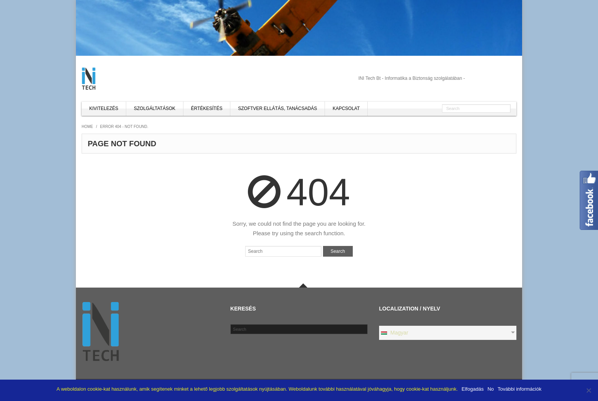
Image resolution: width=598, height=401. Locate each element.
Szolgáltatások (154, 108)
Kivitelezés (103, 108)
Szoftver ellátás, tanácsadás (277, 108)
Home (87, 127)
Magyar (394, 333)
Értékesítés (206, 108)
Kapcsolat (346, 108)
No (490, 389)
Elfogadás (472, 389)
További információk (520, 389)
